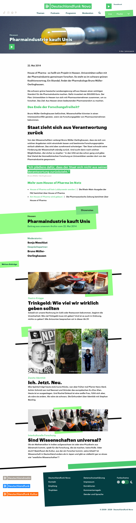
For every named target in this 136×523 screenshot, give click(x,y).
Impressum (89, 482)
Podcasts (55, 13)
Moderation (87, 13)
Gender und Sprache (93, 494)
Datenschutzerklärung (94, 478)
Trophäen (52, 490)
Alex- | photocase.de (127, 51)
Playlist (120, 14)
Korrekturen (89, 486)
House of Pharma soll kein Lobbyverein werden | (53, 189)
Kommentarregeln (92, 490)
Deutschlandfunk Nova (59, 478)
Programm (71, 13)
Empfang (52, 486)
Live (110, 14)
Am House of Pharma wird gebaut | (46, 196)
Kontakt (52, 482)
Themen (40, 13)
